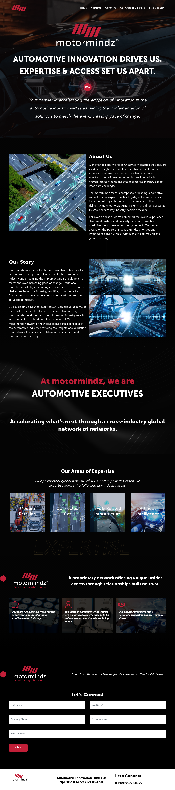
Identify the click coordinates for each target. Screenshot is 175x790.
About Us (96, 8)
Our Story (110, 8)
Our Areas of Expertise (132, 8)
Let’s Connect (156, 8)
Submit (18, 747)
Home (83, 8)
